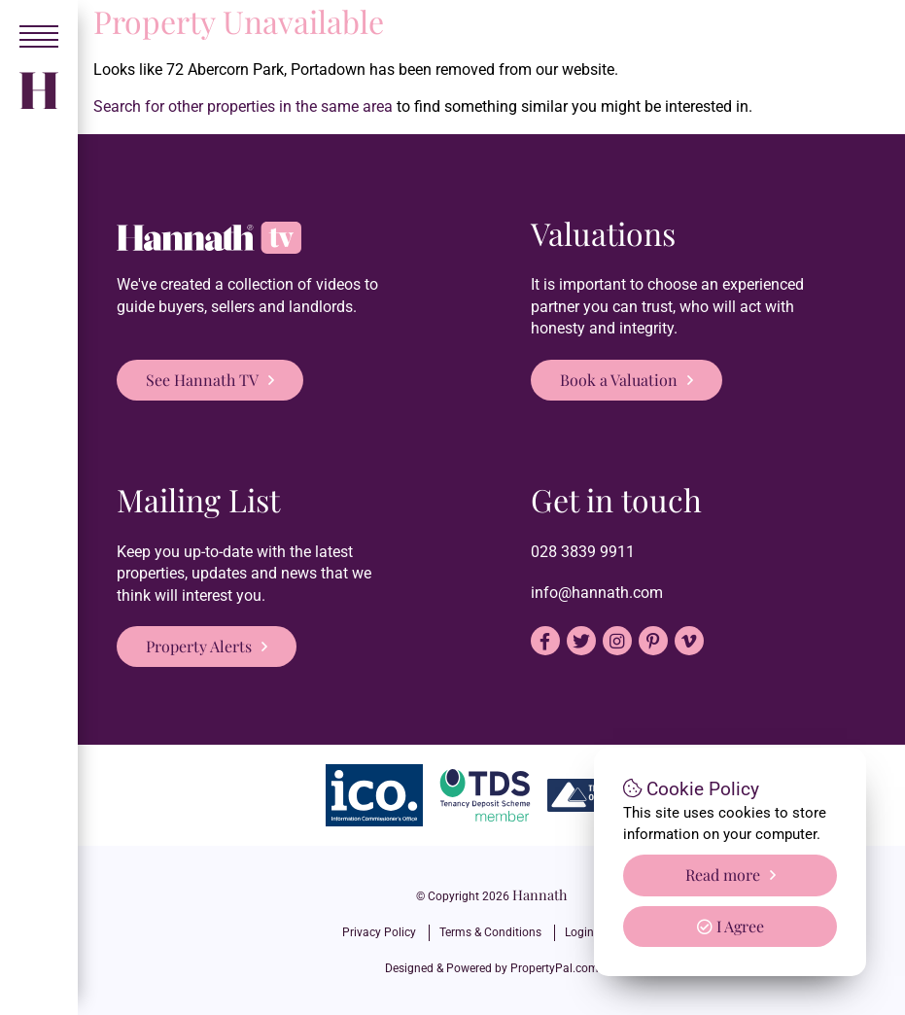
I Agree (730, 926)
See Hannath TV (202, 379)
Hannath (539, 894)
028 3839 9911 (583, 551)
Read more (722, 874)
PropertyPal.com (554, 968)
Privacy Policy (379, 932)
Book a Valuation (619, 379)
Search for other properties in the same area (243, 106)
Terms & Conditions (490, 932)
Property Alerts (199, 646)
